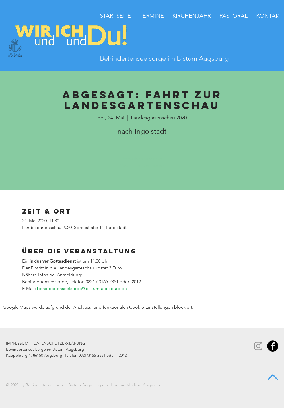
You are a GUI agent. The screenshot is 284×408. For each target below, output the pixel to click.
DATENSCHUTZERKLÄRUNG (59, 343)
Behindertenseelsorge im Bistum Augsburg (164, 58)
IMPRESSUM (17, 343)
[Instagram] (258, 346)
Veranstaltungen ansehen (142, 165)
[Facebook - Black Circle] (272, 346)
